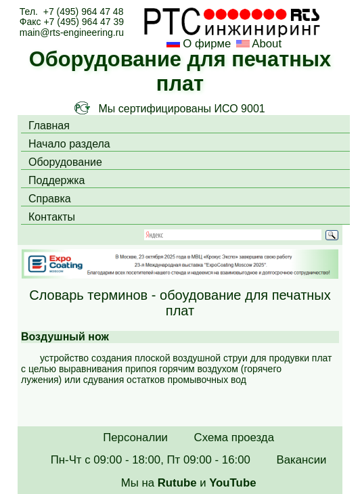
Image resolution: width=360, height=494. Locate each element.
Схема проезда (234, 437)
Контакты (51, 217)
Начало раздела (69, 144)
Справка (49, 198)
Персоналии (135, 437)
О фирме (207, 43)
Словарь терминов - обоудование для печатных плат (179, 303)
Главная (49, 125)
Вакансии (301, 459)
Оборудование (65, 162)
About (266, 43)
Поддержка (56, 180)
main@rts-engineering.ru (72, 32)
